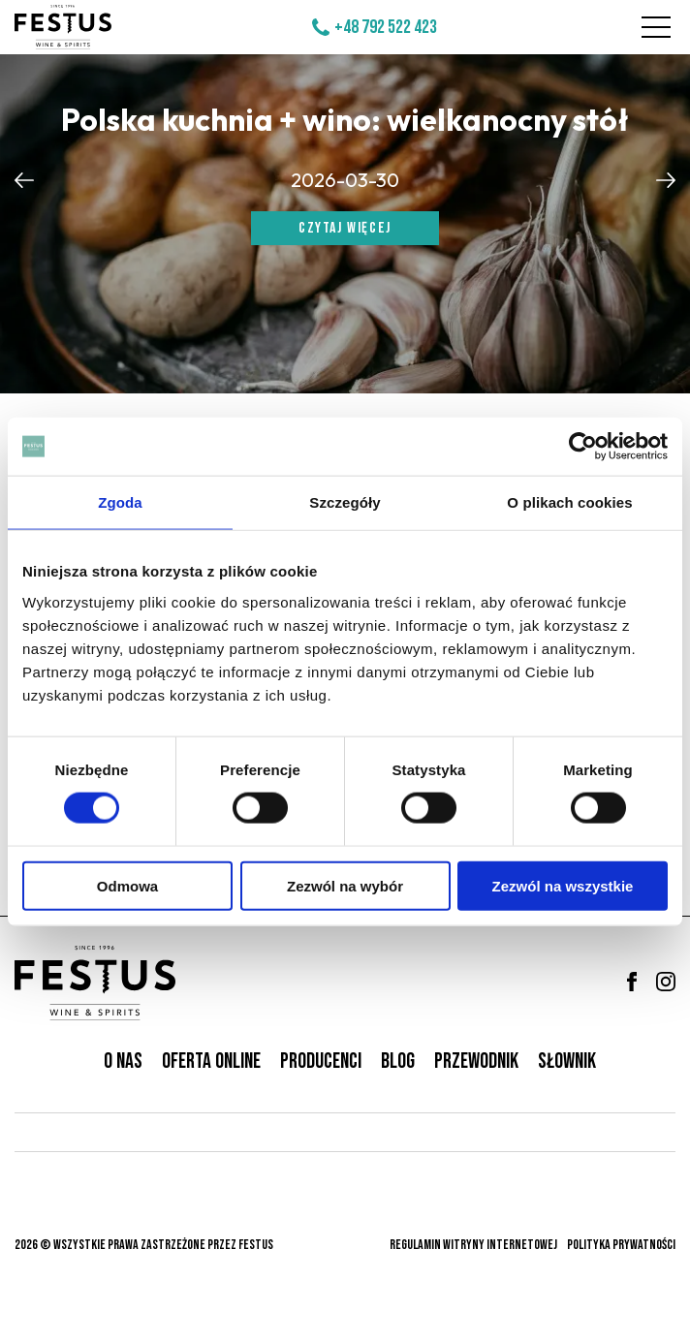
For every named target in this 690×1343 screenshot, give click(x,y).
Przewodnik (476, 1061)
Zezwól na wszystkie (563, 885)
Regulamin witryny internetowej (473, 1244)
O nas (123, 1061)
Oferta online (211, 1061)
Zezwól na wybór (345, 885)
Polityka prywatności (621, 1244)
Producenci (320, 1061)
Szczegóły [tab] (344, 502)
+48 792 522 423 (385, 27)
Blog (398, 1061)
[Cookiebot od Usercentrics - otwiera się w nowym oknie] (583, 446)
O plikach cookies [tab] (569, 502)
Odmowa (127, 885)
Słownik (567, 1061)
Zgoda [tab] (120, 502)
